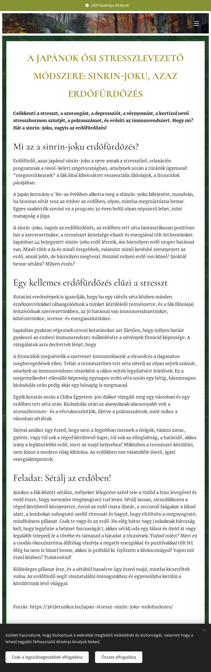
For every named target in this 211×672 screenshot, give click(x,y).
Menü (196, 23)
